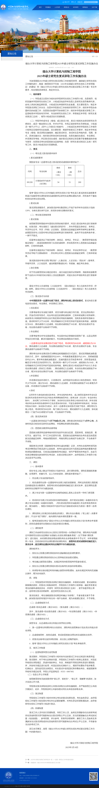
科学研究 (75, 7)
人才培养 (57, 7)
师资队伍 (66, 7)
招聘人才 (73, 2)
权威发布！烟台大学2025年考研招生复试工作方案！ (46, 762)
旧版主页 (79, 2)
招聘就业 (85, 7)
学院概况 (48, 7)
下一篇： (28, 762)
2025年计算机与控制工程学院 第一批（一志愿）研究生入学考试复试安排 (52, 759)
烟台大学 (66, 2)
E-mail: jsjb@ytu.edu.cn (24, 780)
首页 (40, 7)
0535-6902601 (34, 778)
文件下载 (94, 7)
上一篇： (28, 759)
